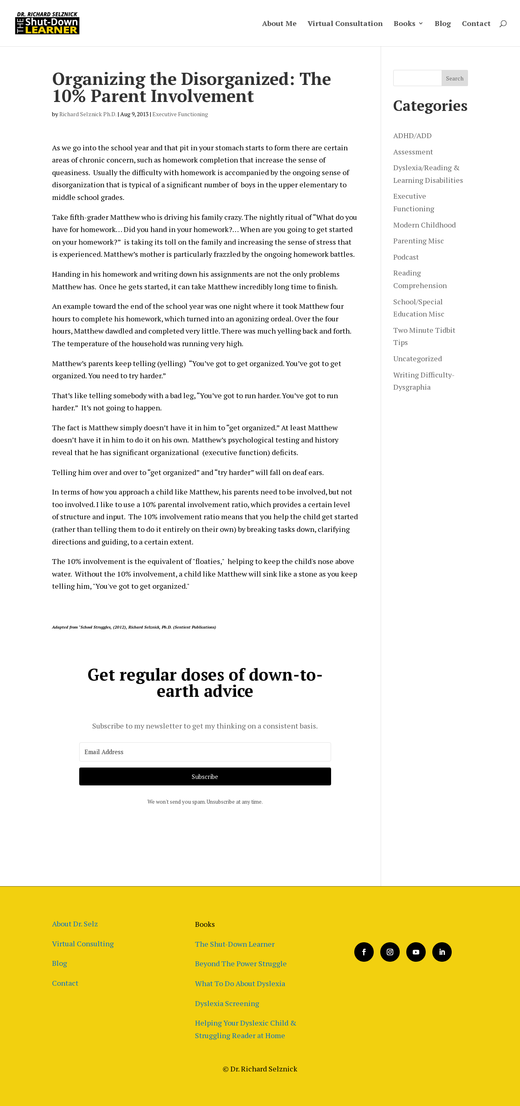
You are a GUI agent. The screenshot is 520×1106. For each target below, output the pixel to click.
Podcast (406, 257)
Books (405, 24)
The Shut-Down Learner (235, 944)
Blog (443, 24)
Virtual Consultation (345, 24)
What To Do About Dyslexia (240, 983)
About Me (279, 24)
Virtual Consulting (83, 943)
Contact (476, 24)
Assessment (413, 151)
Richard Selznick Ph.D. (87, 114)
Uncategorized (417, 358)
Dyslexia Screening (227, 1003)
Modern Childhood (424, 225)
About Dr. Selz (75, 923)
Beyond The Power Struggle (241, 963)
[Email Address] (205, 751)
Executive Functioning (180, 114)
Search (455, 78)
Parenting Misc (418, 240)
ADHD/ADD (412, 135)
